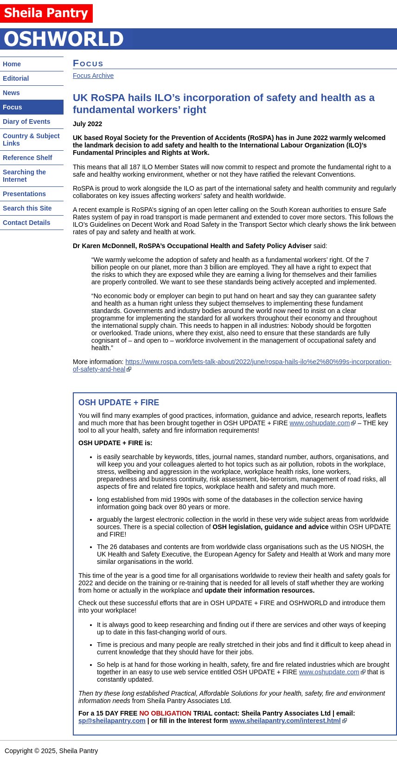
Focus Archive (93, 75)
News (11, 92)
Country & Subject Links (31, 139)
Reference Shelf (27, 157)
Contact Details (26, 222)
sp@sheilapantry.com (112, 720)
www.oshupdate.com (320, 423)
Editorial (16, 78)
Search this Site (27, 208)
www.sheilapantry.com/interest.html (285, 720)
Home (12, 64)
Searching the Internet (24, 175)
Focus (12, 107)
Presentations (24, 194)
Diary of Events (27, 121)
